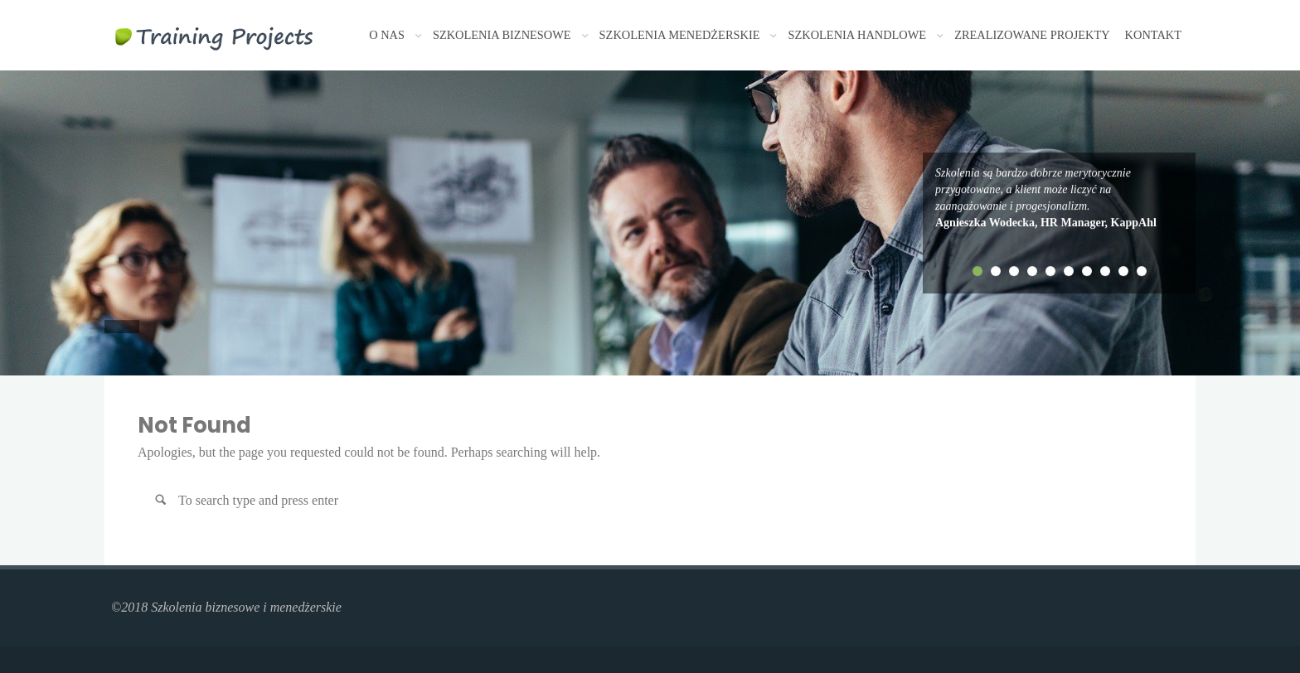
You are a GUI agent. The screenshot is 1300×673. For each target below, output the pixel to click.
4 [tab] (1032, 271)
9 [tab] (1123, 271)
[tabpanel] (1059, 198)
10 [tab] (1142, 271)
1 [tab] (977, 271)
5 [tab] (1050, 271)
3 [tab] (1014, 271)
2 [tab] (996, 271)
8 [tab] (1105, 271)
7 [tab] (1087, 271)
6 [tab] (1069, 271)
